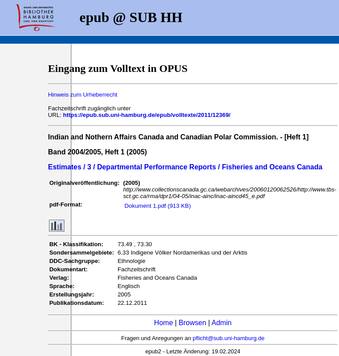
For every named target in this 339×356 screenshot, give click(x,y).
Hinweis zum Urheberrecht (82, 94)
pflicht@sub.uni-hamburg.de (228, 338)
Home (163, 322)
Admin (221, 322)
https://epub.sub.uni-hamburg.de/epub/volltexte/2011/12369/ (146, 115)
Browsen (192, 322)
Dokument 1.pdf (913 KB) (157, 205)
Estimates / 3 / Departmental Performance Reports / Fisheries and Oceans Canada (185, 167)
